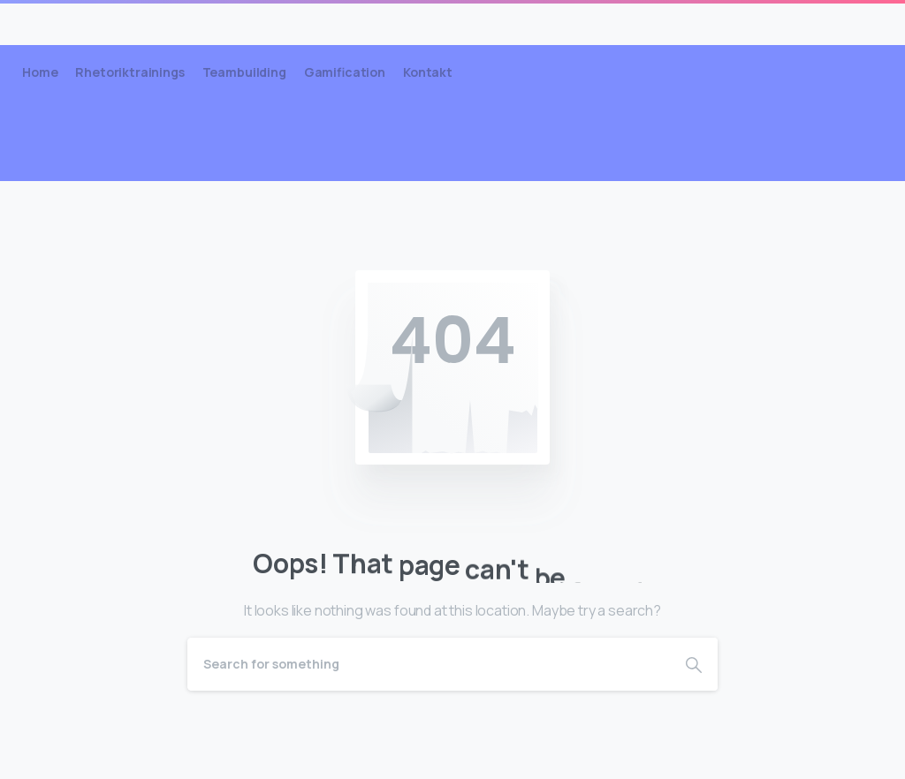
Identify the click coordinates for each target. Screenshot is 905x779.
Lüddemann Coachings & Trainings (189, 23)
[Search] (428, 664)
